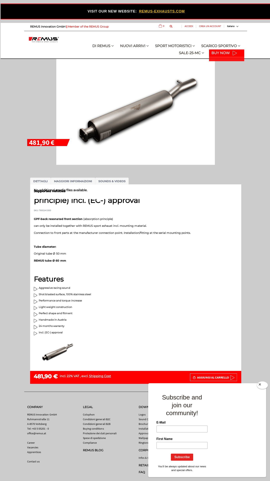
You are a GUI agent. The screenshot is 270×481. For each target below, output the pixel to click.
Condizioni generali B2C (97, 419)
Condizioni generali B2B (97, 424)
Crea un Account (210, 26)
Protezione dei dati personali (100, 433)
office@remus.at (36, 433)
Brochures (145, 424)
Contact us (33, 461)
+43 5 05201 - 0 (40, 428)
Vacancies (33, 447)
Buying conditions (93, 428)
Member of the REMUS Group (88, 26)
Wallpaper (145, 438)
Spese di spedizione (94, 438)
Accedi (189, 26)
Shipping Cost (100, 376)
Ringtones (145, 442)
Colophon (89, 414)
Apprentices (34, 452)
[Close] (262, 386)
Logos (142, 414)
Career (31, 442)
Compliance (90, 442)
